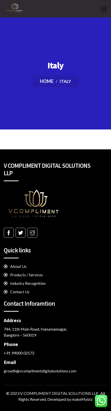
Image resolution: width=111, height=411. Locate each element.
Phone (11, 344)
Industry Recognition (28, 283)
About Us (18, 266)
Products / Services (26, 274)
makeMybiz (82, 399)
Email (10, 362)
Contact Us (19, 291)
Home (47, 81)
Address (12, 320)
